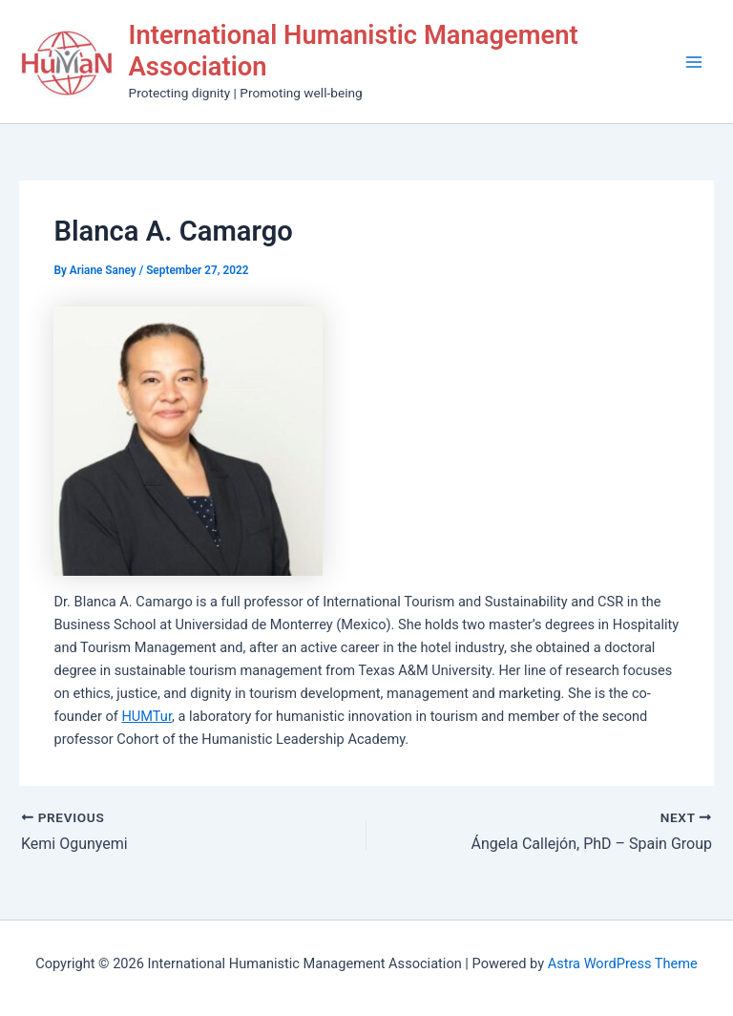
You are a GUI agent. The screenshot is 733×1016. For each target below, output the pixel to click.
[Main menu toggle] (694, 62)
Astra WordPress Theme (623, 963)
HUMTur (146, 716)
